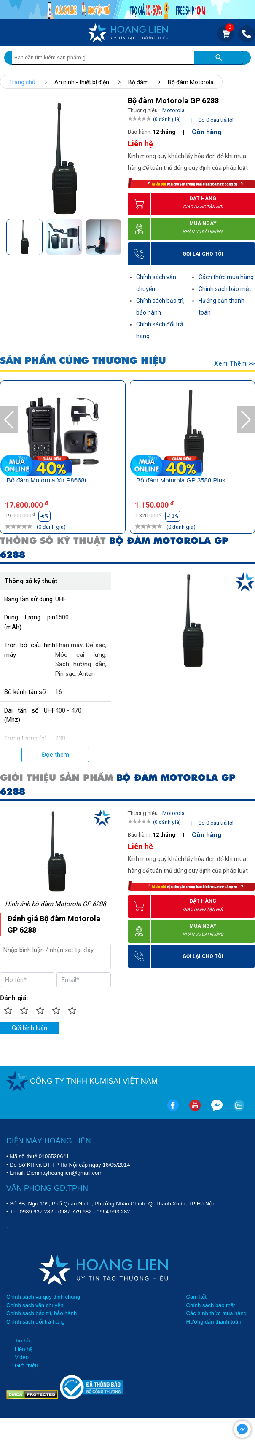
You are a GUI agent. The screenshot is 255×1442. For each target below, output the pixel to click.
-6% (44, 516)
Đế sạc (95, 645)
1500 (62, 617)
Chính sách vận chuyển (34, 1305)
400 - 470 (68, 710)
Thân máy (69, 645)
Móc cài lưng (80, 655)
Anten (86, 674)
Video (22, 1357)
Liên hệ (23, 1349)
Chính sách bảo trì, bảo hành (41, 1313)
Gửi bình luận (29, 1028)
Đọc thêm (55, 755)
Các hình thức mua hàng (216, 1313)
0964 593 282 (113, 1211)
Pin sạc (65, 674)
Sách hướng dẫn (80, 664)
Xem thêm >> (234, 363)
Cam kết (196, 1297)
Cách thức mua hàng (226, 277)
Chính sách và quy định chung (43, 1297)
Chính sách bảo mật (225, 288)
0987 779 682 (75, 1211)
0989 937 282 (37, 1211)
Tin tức (23, 1340)
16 (58, 692)
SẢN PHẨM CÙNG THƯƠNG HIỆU (83, 360)
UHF (61, 599)
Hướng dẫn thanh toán (214, 1321)
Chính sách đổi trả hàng (35, 1321)
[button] (114, 236)
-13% (172, 516)
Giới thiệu (26, 1365)
